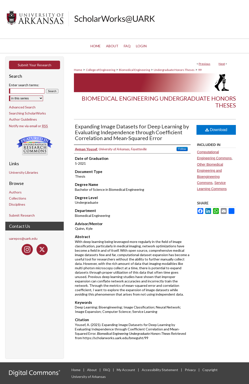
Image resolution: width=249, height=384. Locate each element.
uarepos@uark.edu (23, 238)
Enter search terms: (24, 85)
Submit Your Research (34, 65)
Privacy (190, 370)
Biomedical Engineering (134, 70)
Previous (204, 64)
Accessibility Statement (160, 370)
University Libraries (23, 172)
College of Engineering (100, 70)
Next (222, 64)
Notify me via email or (28, 126)
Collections (17, 198)
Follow (182, 148)
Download (216, 130)
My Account (126, 370)
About (92, 370)
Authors (15, 192)
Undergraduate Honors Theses (174, 70)
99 (200, 70)
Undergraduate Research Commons (34, 146)
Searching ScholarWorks (27, 113)
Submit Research (22, 215)
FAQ (107, 370)
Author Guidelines (23, 119)
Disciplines (17, 204)
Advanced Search (22, 107)
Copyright (210, 370)
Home (78, 70)
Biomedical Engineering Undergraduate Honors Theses (159, 102)
